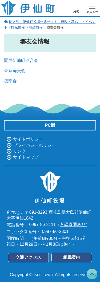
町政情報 (36, 27)
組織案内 (71, 257)
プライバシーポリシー (34, 145)
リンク (19, 151)
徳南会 (10, 81)
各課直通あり (73, 224)
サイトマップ (26, 157)
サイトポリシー (28, 139)
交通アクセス (28, 257)
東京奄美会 (14, 70)
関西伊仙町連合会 (21, 60)
